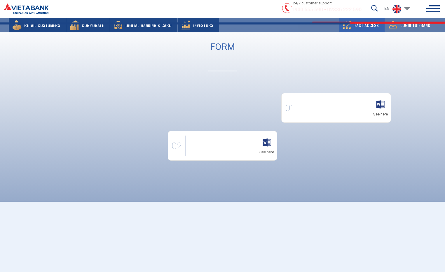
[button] (37, 30)
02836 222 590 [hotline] (344, 12)
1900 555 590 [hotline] (307, 12)
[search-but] (374, 10)
